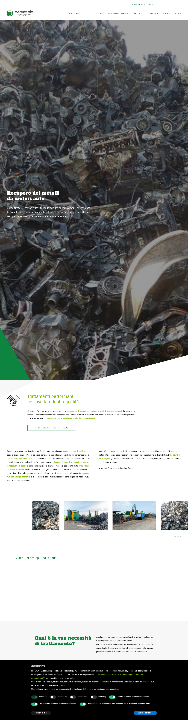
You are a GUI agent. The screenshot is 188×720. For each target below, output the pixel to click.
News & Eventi (153, 13)
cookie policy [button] (69, 678)
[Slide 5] (178, 511)
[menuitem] (139, 3)
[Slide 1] (179, 223)
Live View (177, 13)
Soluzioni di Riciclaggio (119, 13)
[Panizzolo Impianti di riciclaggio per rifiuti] (20, 13)
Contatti (166, 13)
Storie (69, 13)
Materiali (138, 13)
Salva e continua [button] (145, 713)
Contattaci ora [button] (154, 605)
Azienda (80, 13)
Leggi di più (76, 504)
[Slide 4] (175, 511)
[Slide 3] (185, 223)
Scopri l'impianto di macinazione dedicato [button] (51, 115)
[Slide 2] (182, 223)
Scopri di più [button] (41, 713)
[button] (172, 5)
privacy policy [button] (127, 671)
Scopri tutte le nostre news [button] (29, 497)
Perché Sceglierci (96, 13)
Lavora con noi (138, 5)
